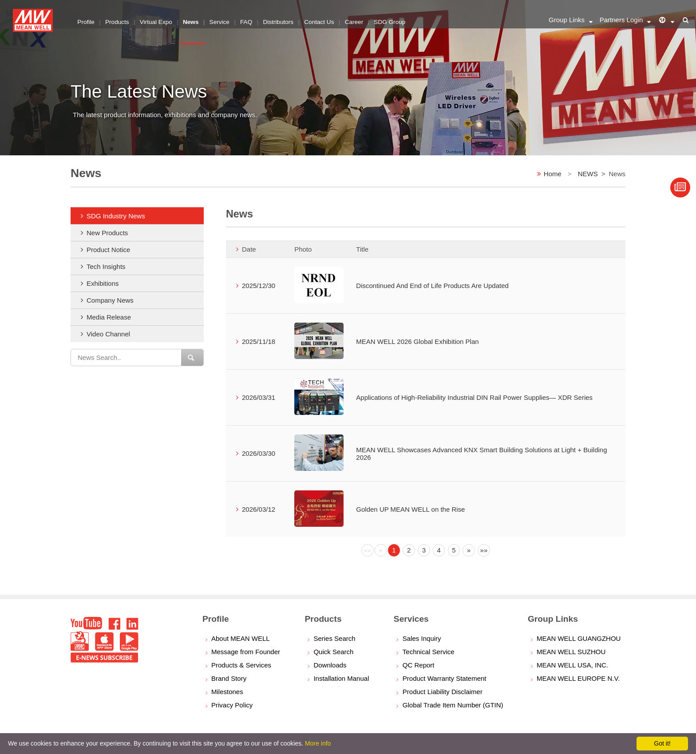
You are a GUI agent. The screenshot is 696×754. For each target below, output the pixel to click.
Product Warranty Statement (444, 678)
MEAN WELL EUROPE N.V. (578, 678)
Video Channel (108, 334)
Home (553, 174)
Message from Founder (245, 651)
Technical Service (429, 651)
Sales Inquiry (422, 638)
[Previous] (367, 550)
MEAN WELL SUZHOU (571, 651)
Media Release (109, 317)
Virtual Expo (157, 19)
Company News (110, 300)
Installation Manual (341, 678)
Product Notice (108, 249)
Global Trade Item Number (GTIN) (453, 705)
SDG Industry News (116, 216)
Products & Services (241, 665)
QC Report (419, 665)
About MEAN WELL (240, 638)
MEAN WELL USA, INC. (572, 665)
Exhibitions (103, 283)
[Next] (469, 550)
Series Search (334, 638)
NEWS (588, 174)
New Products (107, 233)
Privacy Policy (232, 705)
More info (318, 743)
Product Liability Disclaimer (442, 691)
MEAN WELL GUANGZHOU (579, 638)
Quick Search (333, 651)
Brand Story (228, 678)
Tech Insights (106, 266)
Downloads (329, 665)
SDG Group (394, 19)
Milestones (227, 691)
